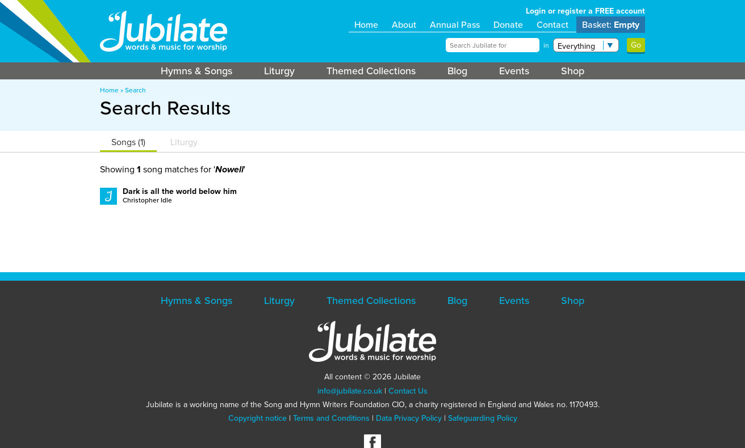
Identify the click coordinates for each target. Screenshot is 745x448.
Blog (457, 71)
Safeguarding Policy (482, 418)
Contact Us (408, 391)
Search (135, 90)
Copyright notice (257, 418)
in (546, 45)
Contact (552, 24)
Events (514, 71)
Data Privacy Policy (409, 418)
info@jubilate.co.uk (349, 391)
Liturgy (279, 71)
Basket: (610, 24)
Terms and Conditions (331, 418)
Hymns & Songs (196, 71)
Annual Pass (455, 24)
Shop (572, 71)
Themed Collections (371, 71)
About (404, 24)
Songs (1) (128, 142)
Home (366, 24)
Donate (508, 24)
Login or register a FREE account (585, 11)
